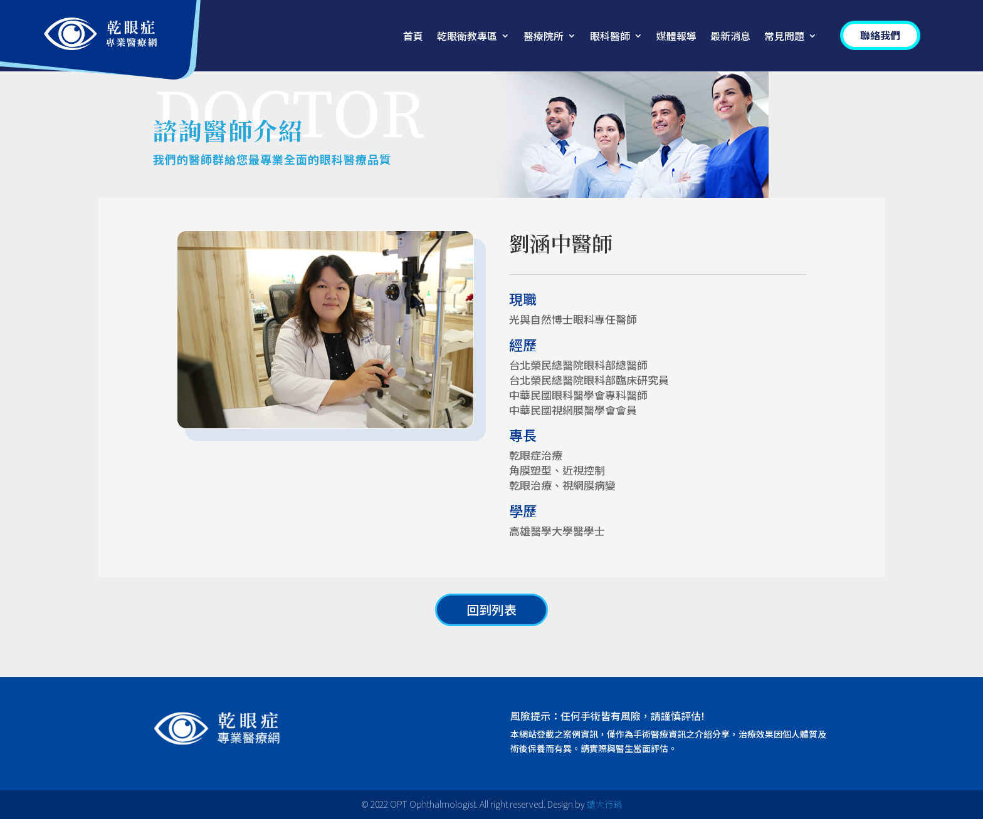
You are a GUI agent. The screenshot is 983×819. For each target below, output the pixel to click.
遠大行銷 (604, 804)
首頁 (413, 37)
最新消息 (730, 37)
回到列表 (491, 609)
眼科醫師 (610, 37)
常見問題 (784, 37)
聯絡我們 (880, 35)
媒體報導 (676, 37)
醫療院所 (543, 37)
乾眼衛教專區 (467, 37)
